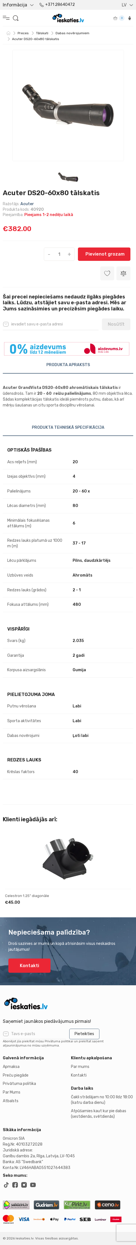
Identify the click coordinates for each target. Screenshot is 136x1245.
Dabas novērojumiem (72, 33)
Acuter (27, 204)
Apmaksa (11, 1066)
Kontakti (29, 965)
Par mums (80, 1066)
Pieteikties (84, 1033)
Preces (23, 33)
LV (124, 5)
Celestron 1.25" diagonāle (27, 896)
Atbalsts (10, 1101)
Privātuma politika (19, 1083)
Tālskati (42, 33)
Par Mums (11, 1092)
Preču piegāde (15, 1075)
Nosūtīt (116, 324)
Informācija (15, 5)
